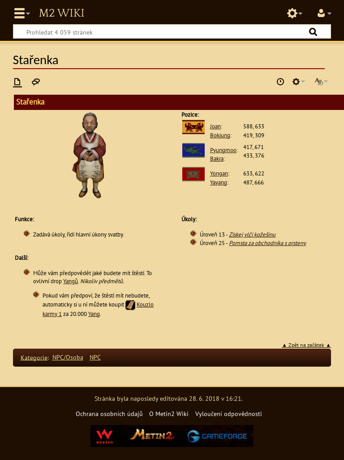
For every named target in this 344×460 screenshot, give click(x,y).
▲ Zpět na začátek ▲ (306, 345)
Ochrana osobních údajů (109, 413)
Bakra (217, 158)
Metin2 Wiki (61, 13)
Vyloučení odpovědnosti (228, 413)
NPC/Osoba (67, 357)
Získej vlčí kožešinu (252, 234)
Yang (94, 314)
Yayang (218, 182)
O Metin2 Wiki (169, 413)
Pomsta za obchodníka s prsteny (267, 243)
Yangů (70, 281)
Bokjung (220, 135)
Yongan (219, 173)
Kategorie (34, 357)
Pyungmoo (223, 150)
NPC (95, 357)
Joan (215, 126)
